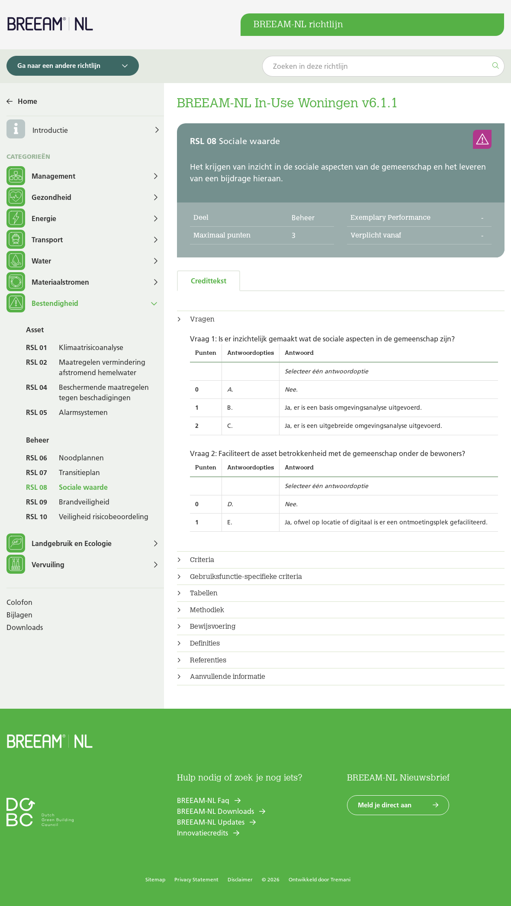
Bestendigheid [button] (42, 303)
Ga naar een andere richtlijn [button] (58, 65)
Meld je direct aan (384, 805)
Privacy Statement (196, 879)
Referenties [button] (208, 660)
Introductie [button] (50, 130)
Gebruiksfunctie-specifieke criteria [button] (246, 577)
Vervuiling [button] (35, 565)
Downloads (24, 627)
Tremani (340, 879)
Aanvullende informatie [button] (227, 677)
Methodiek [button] (207, 610)
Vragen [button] (202, 319)
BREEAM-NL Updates (210, 822)
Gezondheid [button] (38, 197)
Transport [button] (34, 240)
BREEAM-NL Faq (203, 800)
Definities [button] (205, 643)
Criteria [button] (202, 560)
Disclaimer (240, 879)
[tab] (341, 319)
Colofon (19, 602)
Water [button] (28, 261)
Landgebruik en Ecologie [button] (59, 544)
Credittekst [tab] (208, 280)
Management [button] (40, 176)
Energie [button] (31, 219)
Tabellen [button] (204, 593)
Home (27, 101)
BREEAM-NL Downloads (215, 811)
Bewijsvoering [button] (213, 626)
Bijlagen (19, 614)
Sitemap (155, 879)
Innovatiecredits (202, 833)
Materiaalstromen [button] (47, 282)
